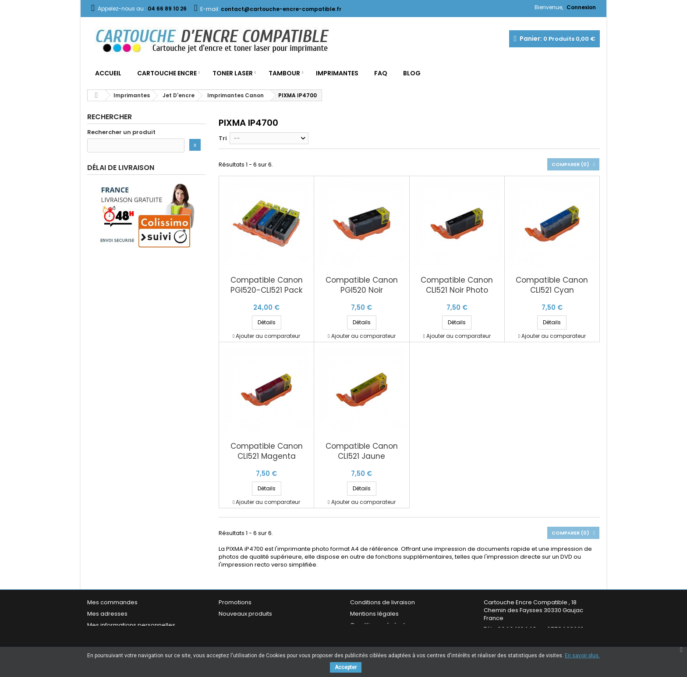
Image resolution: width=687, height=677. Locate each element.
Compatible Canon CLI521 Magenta (266, 451)
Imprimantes (337, 73)
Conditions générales (381, 625)
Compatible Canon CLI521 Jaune (362, 451)
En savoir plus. (582, 655)
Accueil (108, 73)
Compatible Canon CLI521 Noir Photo (457, 285)
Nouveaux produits (245, 614)
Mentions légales (374, 614)
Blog (412, 73)
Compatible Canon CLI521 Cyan (552, 285)
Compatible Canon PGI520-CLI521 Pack (266, 285)
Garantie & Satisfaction (382, 636)
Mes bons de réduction (120, 636)
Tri (223, 138)
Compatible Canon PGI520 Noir (362, 285)
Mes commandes (112, 602)
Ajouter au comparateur (268, 336)
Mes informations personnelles (131, 625)
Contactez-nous (242, 636)
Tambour (284, 73)
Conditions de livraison (382, 602)
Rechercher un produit (121, 132)
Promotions (235, 602)
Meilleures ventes (244, 625)
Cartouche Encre (167, 73)
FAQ (380, 73)
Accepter (346, 667)
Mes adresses (107, 614)
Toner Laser (232, 73)
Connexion (581, 7)
